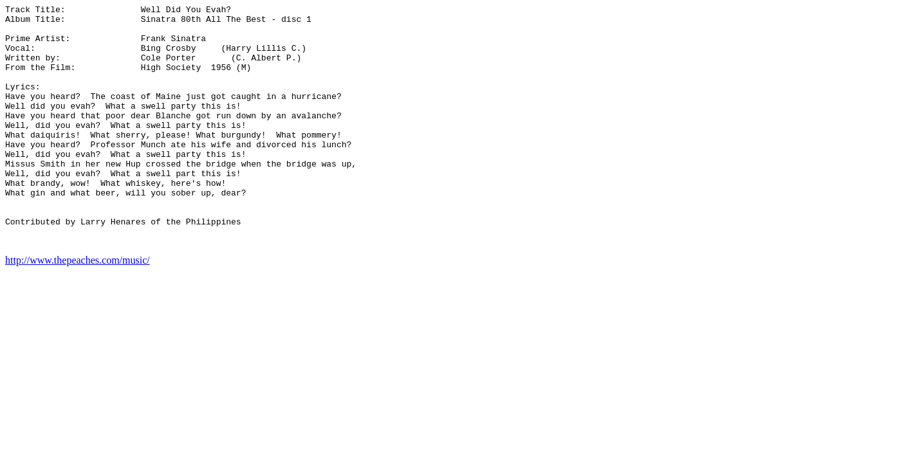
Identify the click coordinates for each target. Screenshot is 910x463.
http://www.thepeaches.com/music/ (77, 308)
